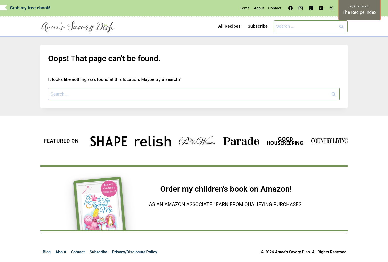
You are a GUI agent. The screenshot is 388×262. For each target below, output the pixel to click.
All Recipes (229, 26)
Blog (47, 252)
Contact (274, 8)
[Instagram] (300, 8)
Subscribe (258, 26)
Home (244, 8)
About (259, 8)
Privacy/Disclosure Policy (134, 252)
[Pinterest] (311, 8)
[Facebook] (290, 8)
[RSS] (321, 8)
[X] (331, 8)
